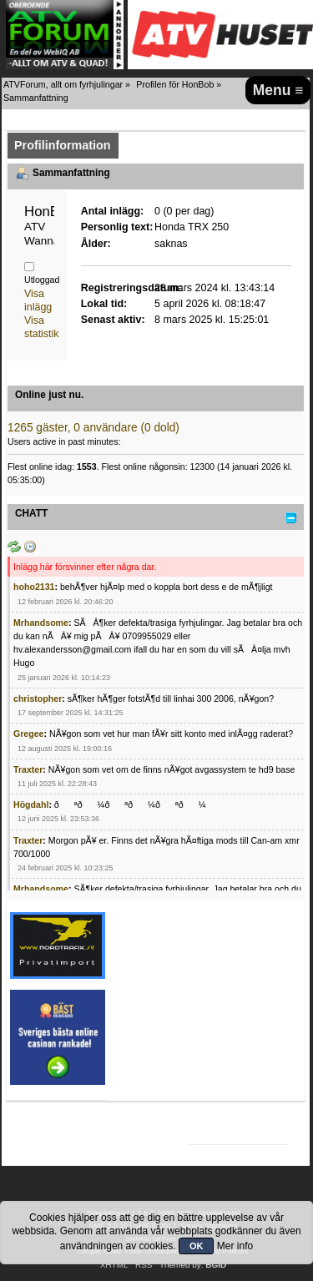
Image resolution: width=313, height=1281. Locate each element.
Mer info (235, 1246)
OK (196, 1246)
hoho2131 (33, 587)
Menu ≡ (278, 90)
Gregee (28, 734)
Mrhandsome (40, 623)
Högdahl (30, 804)
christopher (37, 698)
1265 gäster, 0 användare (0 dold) (93, 427)
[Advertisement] (251, 973)
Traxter (28, 769)
